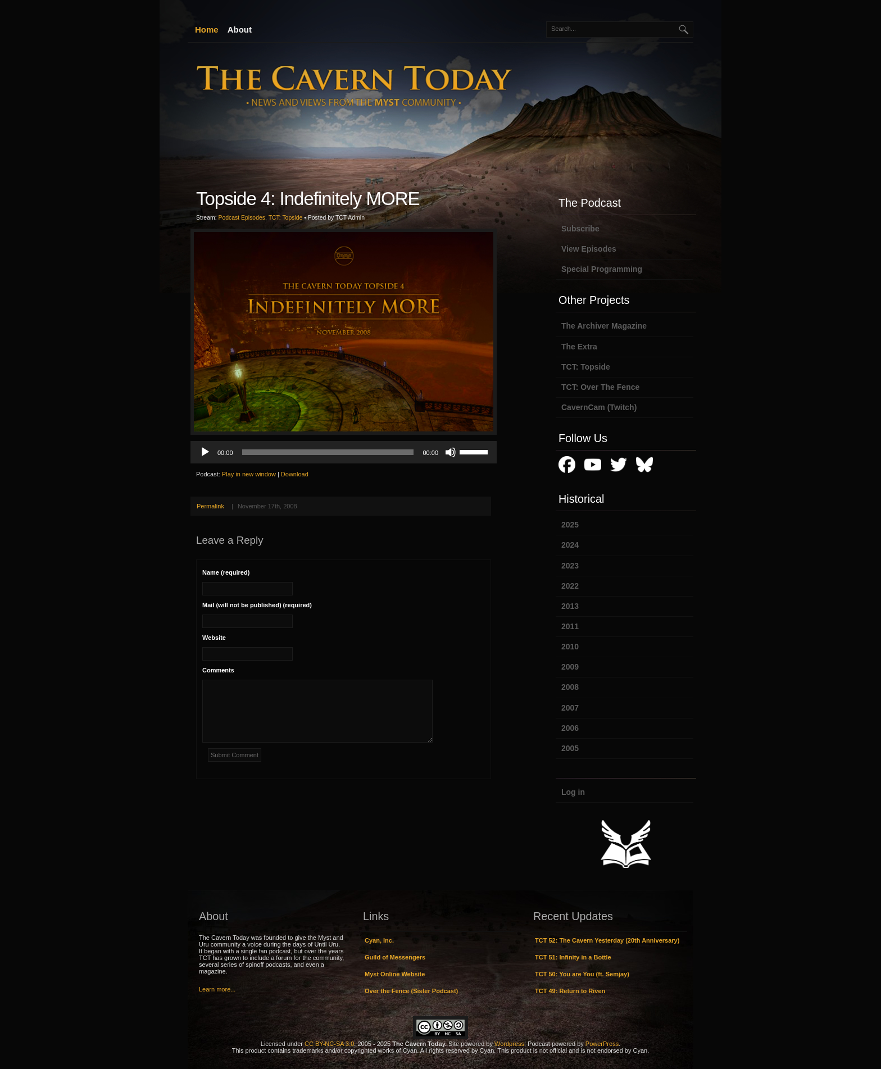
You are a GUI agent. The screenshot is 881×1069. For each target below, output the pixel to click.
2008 (570, 687)
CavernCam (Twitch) (599, 407)
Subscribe (580, 228)
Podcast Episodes (241, 218)
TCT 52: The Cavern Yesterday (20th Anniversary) (607, 940)
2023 (570, 565)
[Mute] (450, 452)
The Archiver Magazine (604, 325)
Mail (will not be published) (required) (257, 605)
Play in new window (249, 474)
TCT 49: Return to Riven (570, 991)
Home (207, 29)
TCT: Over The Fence (600, 387)
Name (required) (225, 572)
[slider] (328, 452)
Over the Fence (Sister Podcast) (411, 991)
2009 (570, 666)
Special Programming (601, 269)
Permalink (210, 506)
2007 (570, 707)
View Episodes (588, 248)
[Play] (205, 452)
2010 (570, 646)
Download (294, 474)
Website (214, 637)
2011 (570, 626)
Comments (218, 670)
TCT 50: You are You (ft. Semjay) (582, 974)
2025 (570, 524)
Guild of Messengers (395, 957)
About (240, 29)
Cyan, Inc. (379, 940)
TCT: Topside (286, 218)
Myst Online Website (395, 974)
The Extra (579, 346)
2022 (570, 585)
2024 (570, 544)
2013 (570, 606)
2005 (570, 748)
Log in (573, 792)
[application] (343, 452)
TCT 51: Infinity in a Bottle (573, 957)
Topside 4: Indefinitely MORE (308, 198)
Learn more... (217, 989)
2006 (570, 728)
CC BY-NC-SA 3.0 (329, 1043)
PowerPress (602, 1043)
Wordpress (509, 1043)
